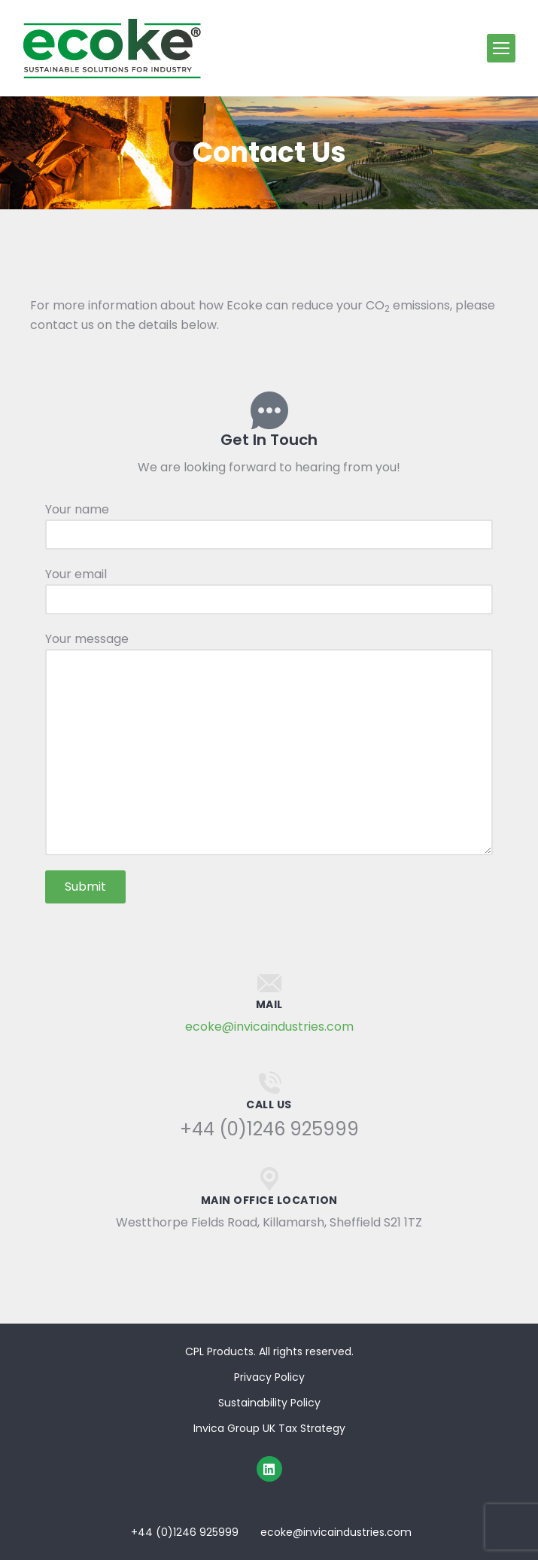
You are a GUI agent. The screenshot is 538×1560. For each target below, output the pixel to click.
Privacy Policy (269, 1377)
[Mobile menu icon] (501, 48)
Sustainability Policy (269, 1402)
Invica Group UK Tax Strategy (269, 1428)
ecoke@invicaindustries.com (269, 1026)
